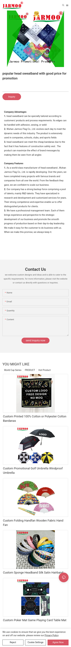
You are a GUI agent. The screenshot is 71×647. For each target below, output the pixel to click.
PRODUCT (30, 370)
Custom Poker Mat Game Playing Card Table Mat (34, 620)
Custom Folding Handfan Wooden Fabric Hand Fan (33, 523)
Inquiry (11, 96)
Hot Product (44, 370)
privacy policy (52, 635)
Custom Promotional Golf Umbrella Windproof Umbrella (33, 470)
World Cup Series (12, 370)
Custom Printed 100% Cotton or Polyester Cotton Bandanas (34, 418)
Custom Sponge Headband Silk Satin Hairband (33, 572)
